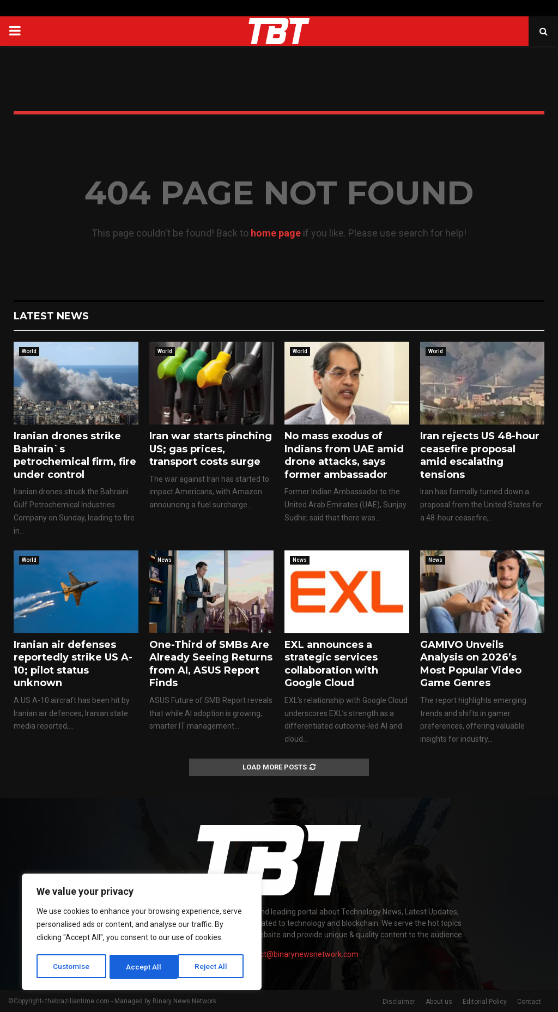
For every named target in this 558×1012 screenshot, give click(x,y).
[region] (142, 933)
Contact (529, 1001)
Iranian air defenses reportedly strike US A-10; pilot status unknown (73, 664)
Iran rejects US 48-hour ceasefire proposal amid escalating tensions (479, 455)
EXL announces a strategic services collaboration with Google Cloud (331, 664)
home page (276, 233)
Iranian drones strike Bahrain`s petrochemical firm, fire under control (75, 455)
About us (439, 1001)
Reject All (143, 966)
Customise (71, 966)
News (164, 560)
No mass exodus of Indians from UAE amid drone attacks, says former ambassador (344, 455)
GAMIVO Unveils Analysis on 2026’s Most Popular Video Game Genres (470, 664)
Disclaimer (399, 1001)
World (29, 351)
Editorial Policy (485, 1001)
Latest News (51, 316)
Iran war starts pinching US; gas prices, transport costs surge (210, 449)
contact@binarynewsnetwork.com (299, 954)
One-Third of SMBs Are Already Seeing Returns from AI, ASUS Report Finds (210, 664)
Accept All (213, 966)
